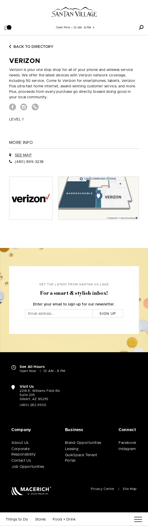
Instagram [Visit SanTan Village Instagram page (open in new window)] (127, 449)
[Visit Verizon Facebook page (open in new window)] (12, 107)
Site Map (130, 489)
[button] (8, 27)
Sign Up (107, 313)
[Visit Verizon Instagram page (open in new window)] (23, 107)
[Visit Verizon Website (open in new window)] (35, 107)
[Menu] (138, 519)
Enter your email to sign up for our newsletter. (74, 304)
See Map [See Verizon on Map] (23, 155)
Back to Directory (31, 47)
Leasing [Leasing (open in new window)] (71, 449)
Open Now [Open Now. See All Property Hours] (28, 371)
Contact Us (21, 460)
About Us (20, 443)
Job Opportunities (27, 467)
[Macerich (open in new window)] (31, 490)
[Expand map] (98, 198)
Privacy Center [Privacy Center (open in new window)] (102, 489)
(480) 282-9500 (33, 405)
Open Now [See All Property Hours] (63, 27)
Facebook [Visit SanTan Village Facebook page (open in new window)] (128, 443)
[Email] (59, 313)
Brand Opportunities (83, 443)
